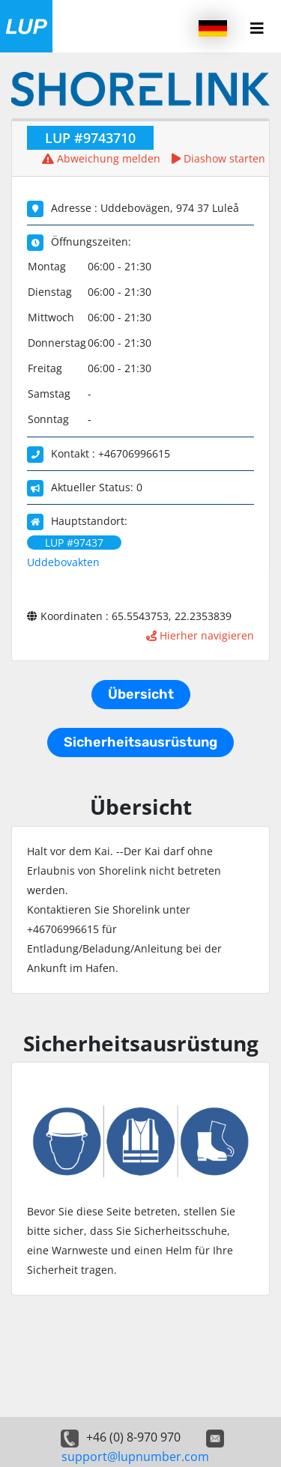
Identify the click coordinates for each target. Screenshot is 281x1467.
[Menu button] (257, 28)
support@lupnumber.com (135, 1456)
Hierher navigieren (200, 635)
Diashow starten (218, 158)
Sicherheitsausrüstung (140, 742)
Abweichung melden (101, 158)
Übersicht (141, 694)
